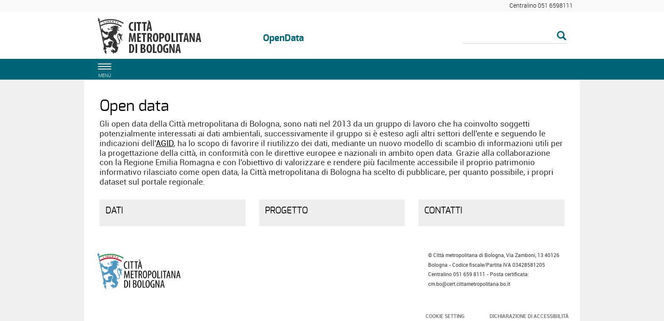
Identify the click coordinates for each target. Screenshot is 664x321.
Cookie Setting (445, 316)
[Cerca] (515, 36)
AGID (165, 143)
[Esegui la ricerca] (561, 36)
